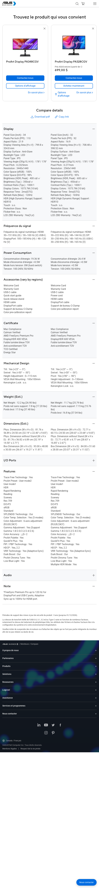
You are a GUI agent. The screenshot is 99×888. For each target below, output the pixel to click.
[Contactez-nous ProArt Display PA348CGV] (25, 69)
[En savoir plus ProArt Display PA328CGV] (85, 83)
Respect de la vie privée (30, 736)
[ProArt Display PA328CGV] (74, 61)
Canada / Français (11, 728)
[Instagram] (46, 721)
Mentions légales (9, 736)
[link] (25, 77)
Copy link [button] (61, 105)
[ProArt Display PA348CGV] (25, 61)
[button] (77, 3)
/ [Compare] (33, 632)
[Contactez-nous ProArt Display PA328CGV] (74, 69)
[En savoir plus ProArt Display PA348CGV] (36, 83)
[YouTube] (46, 713)
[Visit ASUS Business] (10, 632)
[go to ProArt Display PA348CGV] (25, 45)
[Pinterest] (53, 721)
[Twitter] (53, 713)
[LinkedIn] (38, 713)
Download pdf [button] (40, 105)
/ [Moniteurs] (24, 632)
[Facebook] (60, 713)
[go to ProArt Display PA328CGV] (74, 45)
